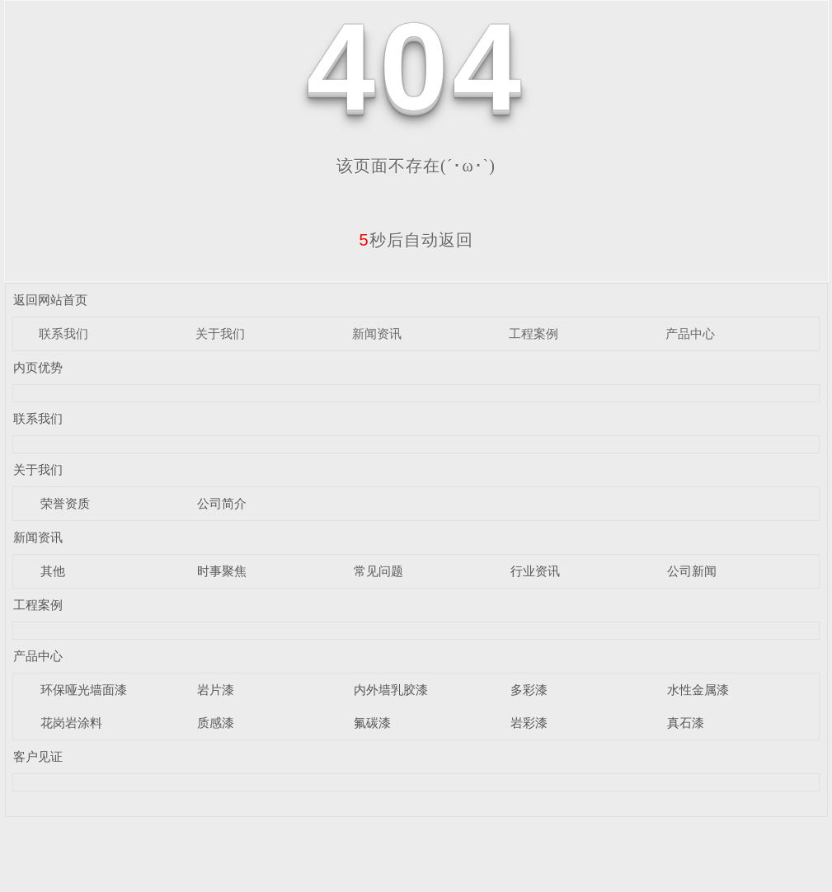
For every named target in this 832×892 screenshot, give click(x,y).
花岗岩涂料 (71, 723)
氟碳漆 (372, 723)
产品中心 (690, 333)
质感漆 (215, 723)
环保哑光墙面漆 (83, 690)
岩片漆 (215, 690)
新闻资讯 (377, 333)
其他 (52, 571)
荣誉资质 (65, 503)
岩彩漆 (529, 723)
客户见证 (38, 756)
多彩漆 (529, 690)
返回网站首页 (50, 300)
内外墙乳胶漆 (391, 690)
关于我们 (220, 333)
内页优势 (38, 367)
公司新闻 (692, 571)
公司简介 (222, 503)
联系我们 (63, 333)
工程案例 (533, 333)
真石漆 (685, 723)
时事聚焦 (222, 571)
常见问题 (378, 571)
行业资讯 (535, 571)
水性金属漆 (698, 690)
